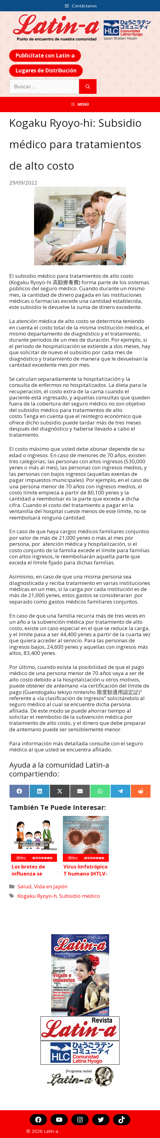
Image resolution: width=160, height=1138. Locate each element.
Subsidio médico (79, 895)
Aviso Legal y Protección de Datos (98, 1131)
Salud (24, 886)
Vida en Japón (50, 886)
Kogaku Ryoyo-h (37, 895)
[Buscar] (88, 86)
